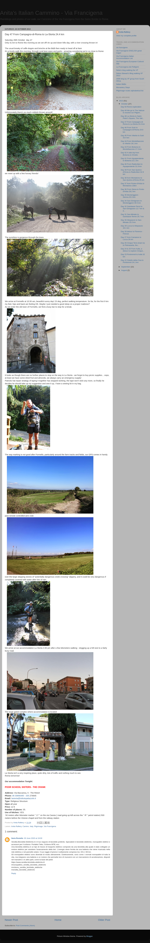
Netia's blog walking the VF (127, 70)
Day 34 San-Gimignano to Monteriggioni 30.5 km (131, 202)
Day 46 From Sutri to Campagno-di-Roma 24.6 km (132, 130)
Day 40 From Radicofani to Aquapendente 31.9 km (132, 165)
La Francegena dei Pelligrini (127, 67)
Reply (13, 873)
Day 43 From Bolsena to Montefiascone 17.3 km (131, 148)
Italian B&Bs (121, 84)
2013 (121, 101)
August (124, 270)
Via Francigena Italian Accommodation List (125, 57)
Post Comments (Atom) (25, 926)
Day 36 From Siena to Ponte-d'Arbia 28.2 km (132, 190)
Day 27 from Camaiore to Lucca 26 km (131, 238)
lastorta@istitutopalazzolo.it (23, 798)
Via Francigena (50, 826)
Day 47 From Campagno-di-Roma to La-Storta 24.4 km (133, 123)
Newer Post (11, 919)
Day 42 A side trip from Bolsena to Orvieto (130, 154)
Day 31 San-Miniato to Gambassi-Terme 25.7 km (132, 215)
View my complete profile (126, 36)
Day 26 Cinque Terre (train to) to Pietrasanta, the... (133, 244)
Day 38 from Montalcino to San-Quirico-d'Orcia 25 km (132, 179)
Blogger (89, 936)
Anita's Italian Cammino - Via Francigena (51, 13)
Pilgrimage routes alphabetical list (129, 91)
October (124, 104)
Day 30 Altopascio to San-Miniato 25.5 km (131, 221)
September (126, 267)
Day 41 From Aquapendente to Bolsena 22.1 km (132, 159)
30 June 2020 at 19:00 (33, 838)
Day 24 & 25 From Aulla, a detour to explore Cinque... (132, 250)
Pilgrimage (38, 826)
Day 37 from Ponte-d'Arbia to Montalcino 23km (132, 184)
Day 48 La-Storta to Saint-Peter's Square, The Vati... (132, 117)
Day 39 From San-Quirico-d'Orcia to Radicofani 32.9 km (132, 172)
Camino (26, 826)
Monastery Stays (123, 87)
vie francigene (122, 47)
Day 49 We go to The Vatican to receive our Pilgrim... (132, 111)
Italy (31, 826)
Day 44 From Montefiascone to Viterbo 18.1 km (132, 142)
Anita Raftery (16, 826)
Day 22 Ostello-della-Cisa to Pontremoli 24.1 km (132, 261)
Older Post (104, 919)
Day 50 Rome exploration (131, 107)
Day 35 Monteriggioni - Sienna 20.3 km (130, 196)
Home (58, 919)
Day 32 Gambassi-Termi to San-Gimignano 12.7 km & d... (132, 208)
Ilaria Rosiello (17, 838)
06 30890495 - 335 (20, 796)
